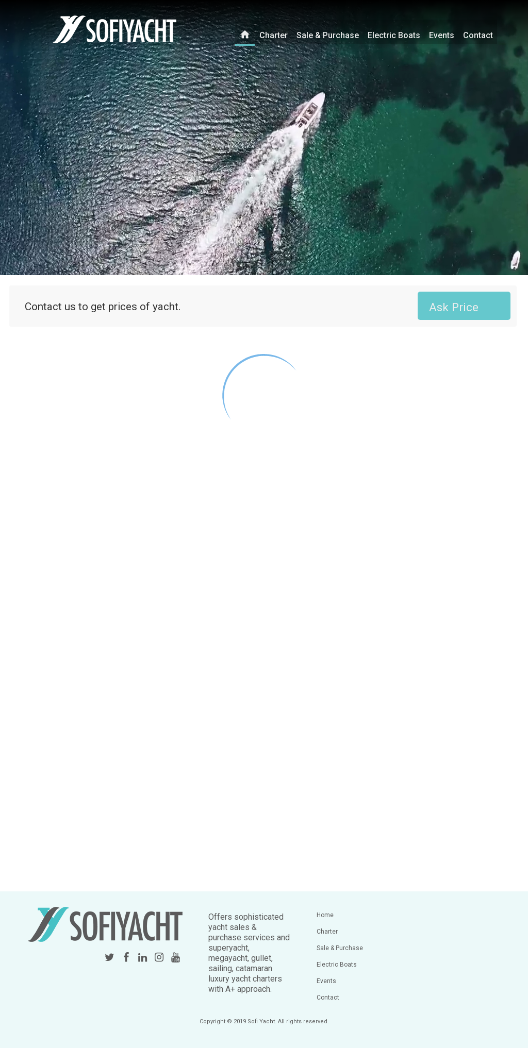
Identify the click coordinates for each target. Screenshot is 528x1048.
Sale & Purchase (329, 31)
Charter (275, 31)
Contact (480, 31)
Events (443, 31)
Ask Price (453, 307)
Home (325, 915)
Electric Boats (395, 31)
